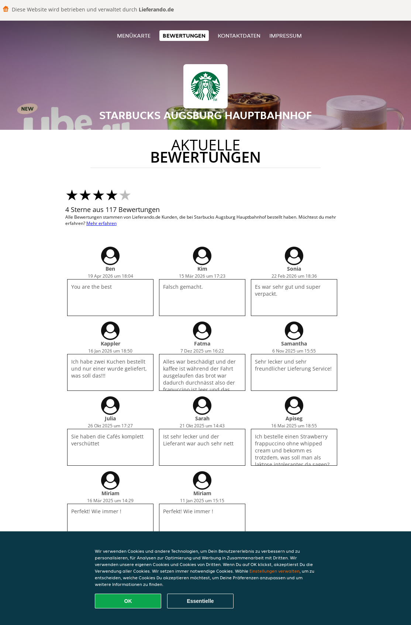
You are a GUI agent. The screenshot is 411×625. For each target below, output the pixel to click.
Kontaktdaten (239, 35)
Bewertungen (184, 35)
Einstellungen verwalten (274, 571)
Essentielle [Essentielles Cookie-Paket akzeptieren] (200, 601)
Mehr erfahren (101, 223)
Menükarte (134, 35)
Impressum (285, 35)
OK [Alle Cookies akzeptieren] (128, 601)
